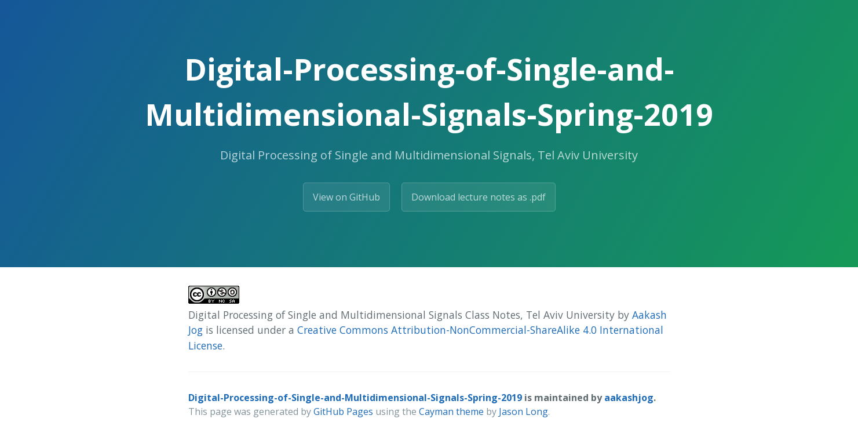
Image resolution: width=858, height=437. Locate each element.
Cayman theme (451, 411)
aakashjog (628, 397)
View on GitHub (346, 197)
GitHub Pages (343, 411)
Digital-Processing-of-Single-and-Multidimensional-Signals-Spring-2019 (355, 397)
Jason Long (523, 411)
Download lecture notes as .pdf (478, 197)
